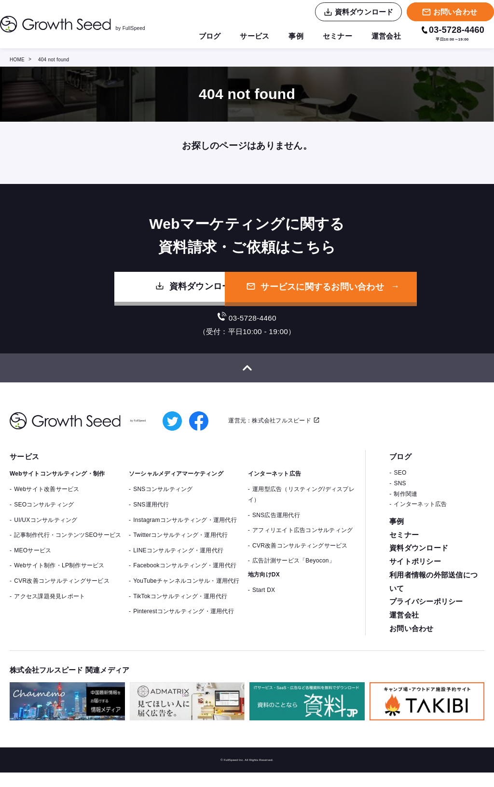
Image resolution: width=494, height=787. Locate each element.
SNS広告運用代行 (276, 524)
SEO (400, 482)
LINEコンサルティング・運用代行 (178, 560)
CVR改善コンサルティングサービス (62, 591)
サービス (248, 36)
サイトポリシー (415, 573)
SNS (400, 493)
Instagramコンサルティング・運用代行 (185, 529)
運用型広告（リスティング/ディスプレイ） (301, 504)
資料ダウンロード (142, 292)
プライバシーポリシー (426, 614)
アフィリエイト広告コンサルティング (302, 540)
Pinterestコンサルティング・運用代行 (183, 621)
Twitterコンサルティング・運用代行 (180, 545)
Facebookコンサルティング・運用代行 (184, 575)
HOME (17, 59)
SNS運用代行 (151, 514)
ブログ (202, 36)
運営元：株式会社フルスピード (270, 430)
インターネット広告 (420, 514)
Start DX (263, 600)
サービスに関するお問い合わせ (354, 293)
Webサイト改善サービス (46, 499)
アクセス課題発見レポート (49, 606)
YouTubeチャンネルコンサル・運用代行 (186, 591)
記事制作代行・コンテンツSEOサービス (67, 545)
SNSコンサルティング (162, 499)
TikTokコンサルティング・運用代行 (180, 606)
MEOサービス (32, 560)
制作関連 (405, 503)
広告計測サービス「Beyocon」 (293, 570)
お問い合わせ (411, 642)
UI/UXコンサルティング (45, 529)
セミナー (334, 36)
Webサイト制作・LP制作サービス (59, 575)
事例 (292, 36)
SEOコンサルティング (44, 514)
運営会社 (385, 36)
